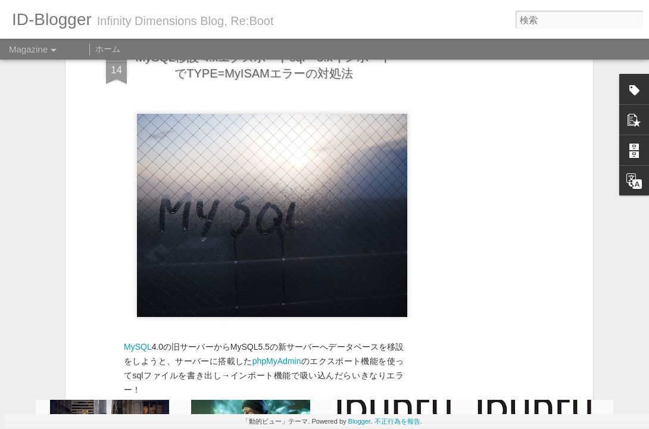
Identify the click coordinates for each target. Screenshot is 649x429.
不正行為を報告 (397, 421)
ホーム (107, 49)
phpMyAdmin (276, 254)
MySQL (138, 240)
